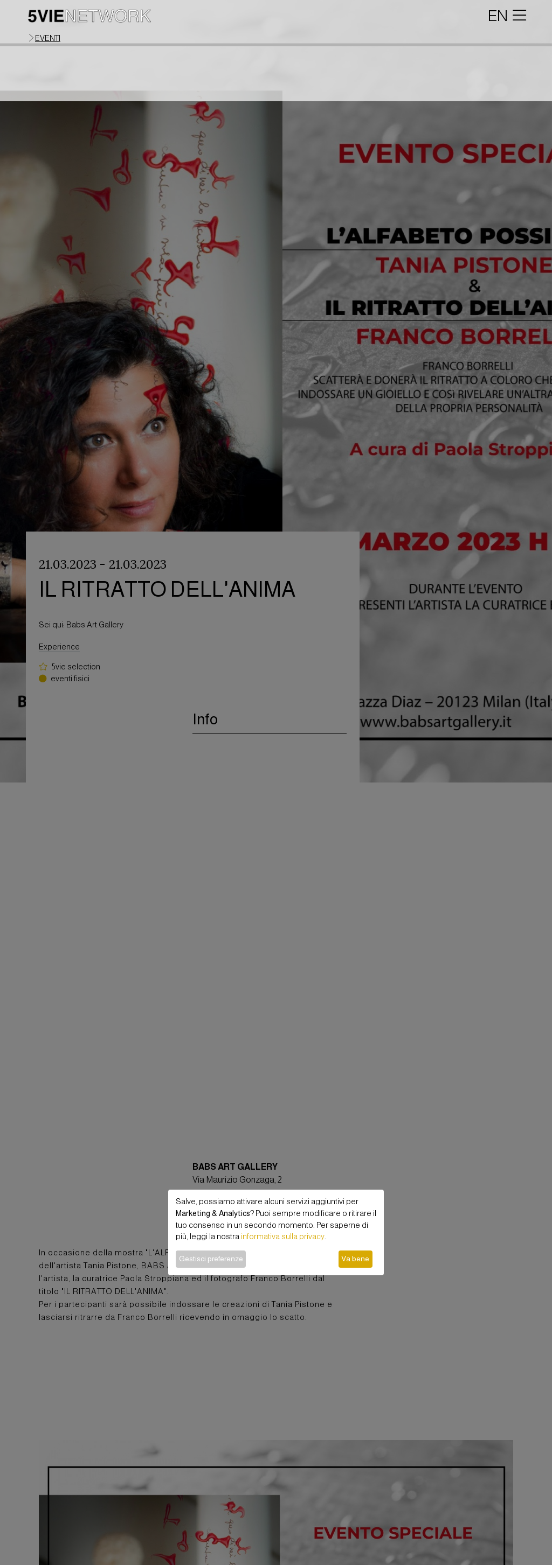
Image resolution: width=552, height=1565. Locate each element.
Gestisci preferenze (211, 1258)
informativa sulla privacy (283, 1236)
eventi (47, 38)
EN (498, 15)
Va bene (355, 1258)
